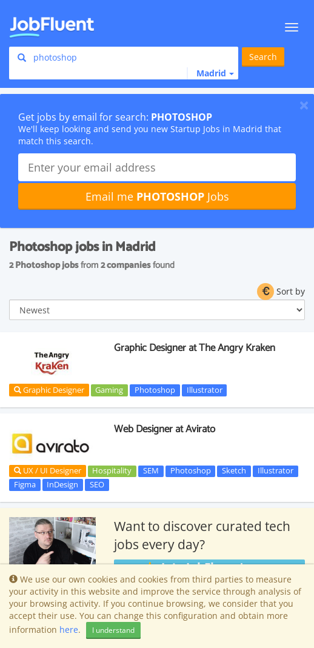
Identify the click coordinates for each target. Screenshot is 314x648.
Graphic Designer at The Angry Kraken (194, 347)
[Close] (304, 105)
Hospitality (112, 471)
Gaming (109, 389)
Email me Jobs (157, 196)
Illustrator (204, 389)
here (68, 629)
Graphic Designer (49, 389)
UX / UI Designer (47, 470)
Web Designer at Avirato (164, 429)
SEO (97, 484)
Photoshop (155, 389)
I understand (113, 630)
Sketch (234, 471)
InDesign (62, 484)
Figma (25, 484)
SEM (151, 471)
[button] (210, 73)
